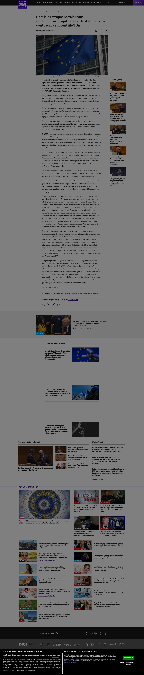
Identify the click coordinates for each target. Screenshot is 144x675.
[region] (72, 662)
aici (34, 665)
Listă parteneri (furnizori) (70, 662)
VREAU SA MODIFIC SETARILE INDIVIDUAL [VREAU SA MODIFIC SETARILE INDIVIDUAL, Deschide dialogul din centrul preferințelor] (128, 663)
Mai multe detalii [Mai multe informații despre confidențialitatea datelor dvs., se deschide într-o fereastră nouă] (55, 657)
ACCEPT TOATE (128, 658)
